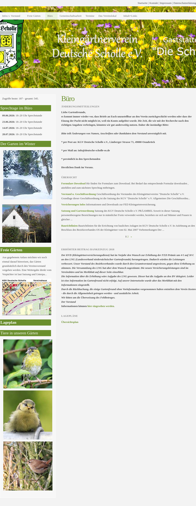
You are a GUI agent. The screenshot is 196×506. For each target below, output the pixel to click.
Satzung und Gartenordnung (77, 210)
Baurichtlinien (69, 225)
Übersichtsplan (69, 322)
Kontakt (153, 2)
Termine (90, 15)
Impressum (166, 2)
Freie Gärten (33, 15)
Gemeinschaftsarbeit (70, 15)
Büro (50, 15)
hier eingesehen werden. (101, 306)
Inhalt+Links (130, 15)
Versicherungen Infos (73, 204)
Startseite (142, 2)
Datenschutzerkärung (185, 2)
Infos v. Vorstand (11, 15)
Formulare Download (73, 183)
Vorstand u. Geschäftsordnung (78, 194)
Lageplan (8, 322)
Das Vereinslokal (107, 15)
